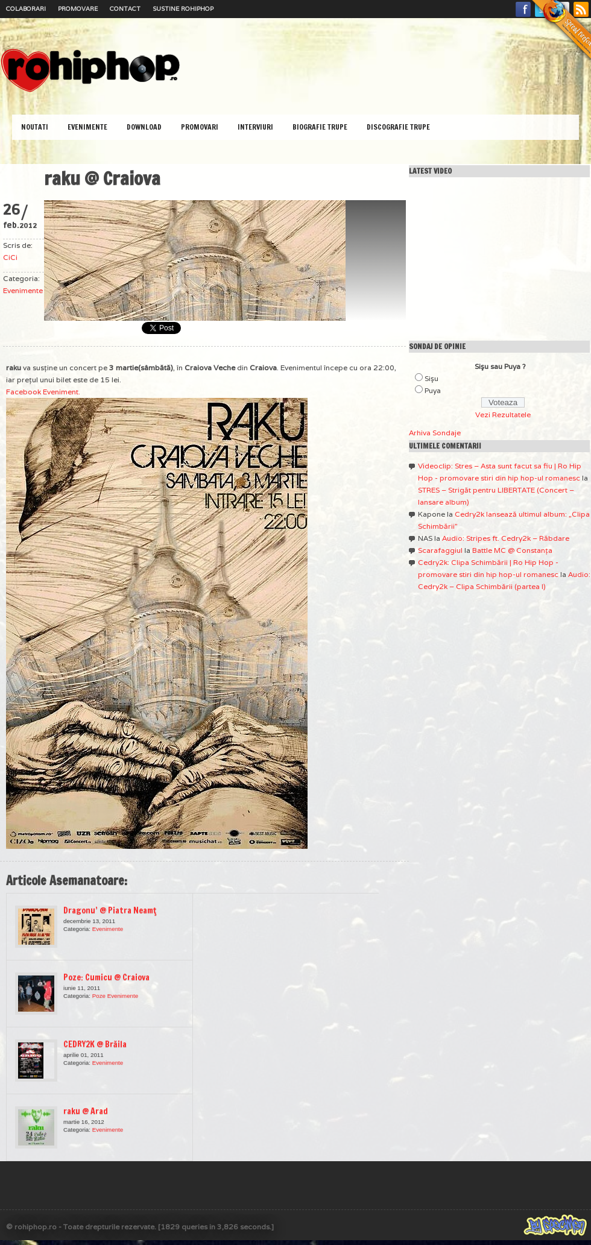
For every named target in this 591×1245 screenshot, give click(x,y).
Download (144, 127)
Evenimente (87, 127)
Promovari (199, 127)
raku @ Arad (85, 1111)
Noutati (34, 127)
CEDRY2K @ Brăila (95, 1044)
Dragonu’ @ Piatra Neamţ (109, 910)
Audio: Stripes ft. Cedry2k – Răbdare (505, 538)
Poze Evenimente (115, 995)
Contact (125, 9)
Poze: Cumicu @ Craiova (106, 977)
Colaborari (26, 9)
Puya (433, 390)
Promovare (78, 9)
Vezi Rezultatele (503, 414)
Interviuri (255, 127)
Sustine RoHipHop (183, 9)
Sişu (431, 378)
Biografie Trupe (319, 127)
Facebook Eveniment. (43, 391)
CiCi (10, 257)
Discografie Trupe (398, 127)
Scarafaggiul (440, 550)
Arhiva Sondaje (435, 432)
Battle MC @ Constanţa (512, 550)
